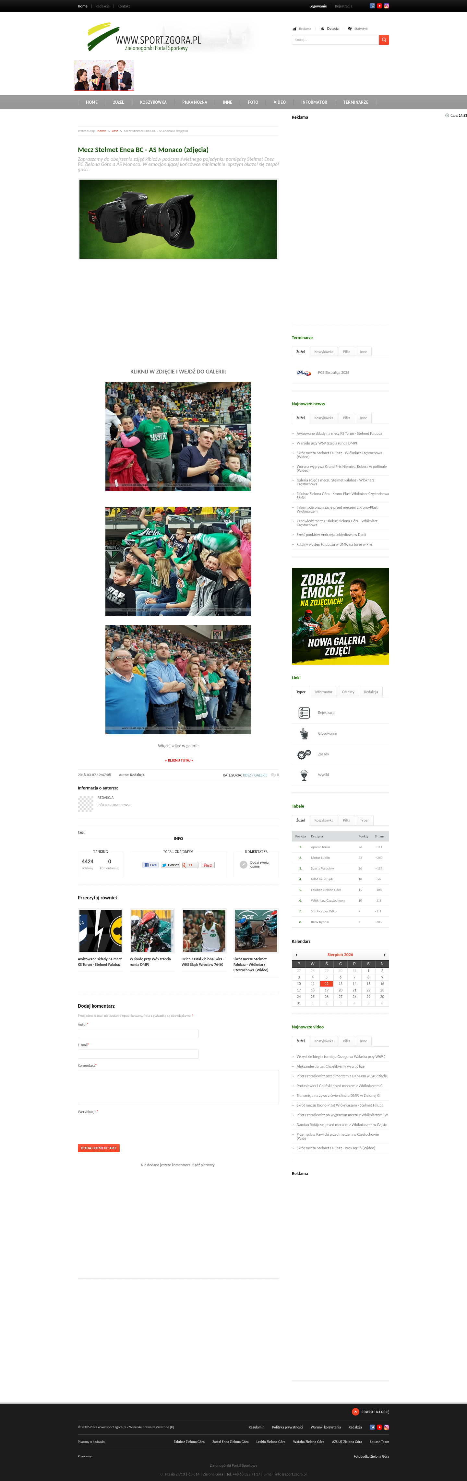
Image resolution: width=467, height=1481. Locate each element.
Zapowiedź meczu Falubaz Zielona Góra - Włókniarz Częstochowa (337, 523)
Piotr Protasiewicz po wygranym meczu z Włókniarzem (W (342, 1115)
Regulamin (256, 1427)
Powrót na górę (375, 1411)
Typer (300, 692)
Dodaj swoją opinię (259, 865)
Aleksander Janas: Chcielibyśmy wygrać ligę (331, 1066)
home (102, 131)
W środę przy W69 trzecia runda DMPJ (327, 443)
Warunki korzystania (326, 1427)
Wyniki (313, 775)
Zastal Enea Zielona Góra (230, 1442)
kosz (115, 131)
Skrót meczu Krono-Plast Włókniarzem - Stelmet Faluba (340, 1105)
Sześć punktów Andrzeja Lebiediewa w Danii (331, 534)
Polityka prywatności (287, 1427)
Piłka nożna (194, 102)
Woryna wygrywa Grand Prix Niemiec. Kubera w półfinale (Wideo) (342, 468)
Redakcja (103, 6)
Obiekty (348, 692)
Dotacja (333, 28)
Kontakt (124, 6)
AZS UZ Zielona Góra (347, 1442)
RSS (386, 5)
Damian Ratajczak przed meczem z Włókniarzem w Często (342, 1124)
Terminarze (355, 102)
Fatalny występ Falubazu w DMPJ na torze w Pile (334, 544)
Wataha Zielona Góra (308, 1442)
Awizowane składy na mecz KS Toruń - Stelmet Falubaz (339, 433)
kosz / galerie (255, 775)
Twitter (379, 5)
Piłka (347, 352)
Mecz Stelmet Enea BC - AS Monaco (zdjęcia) (143, 149)
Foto (253, 102)
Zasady (313, 754)
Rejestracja (343, 6)
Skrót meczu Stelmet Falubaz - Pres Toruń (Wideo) (336, 1148)
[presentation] (127, 1126)
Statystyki (361, 28)
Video (280, 102)
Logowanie (318, 6)
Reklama (305, 28)
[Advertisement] (254, 74)
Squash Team (379, 1442)
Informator (314, 102)
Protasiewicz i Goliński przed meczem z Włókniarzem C (339, 1086)
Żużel (119, 102)
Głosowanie (317, 733)
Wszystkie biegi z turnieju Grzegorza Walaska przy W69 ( (341, 1056)
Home (83, 6)
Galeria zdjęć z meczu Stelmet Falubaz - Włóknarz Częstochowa (335, 482)
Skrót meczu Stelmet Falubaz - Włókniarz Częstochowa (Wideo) (251, 964)
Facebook (372, 5)
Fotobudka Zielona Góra (371, 1456)
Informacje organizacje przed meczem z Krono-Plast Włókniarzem (337, 509)
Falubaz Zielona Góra (189, 1442)
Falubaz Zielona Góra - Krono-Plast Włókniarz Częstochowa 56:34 (343, 496)
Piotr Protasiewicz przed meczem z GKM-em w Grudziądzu (343, 1076)
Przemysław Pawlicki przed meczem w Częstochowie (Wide (338, 1136)
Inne (227, 102)
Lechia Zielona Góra (271, 1442)
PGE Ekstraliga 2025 (323, 372)
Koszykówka (153, 102)
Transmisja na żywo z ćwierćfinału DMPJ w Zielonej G (338, 1095)
